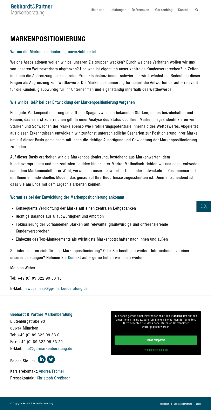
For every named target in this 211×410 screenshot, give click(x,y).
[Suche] (197, 10)
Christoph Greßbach (53, 378)
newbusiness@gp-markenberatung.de (55, 288)
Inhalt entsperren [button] (156, 340)
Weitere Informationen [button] (156, 349)
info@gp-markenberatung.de (47, 348)
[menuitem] (97, 10)
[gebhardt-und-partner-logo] (31, 10)
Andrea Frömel (51, 371)
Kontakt (74, 257)
